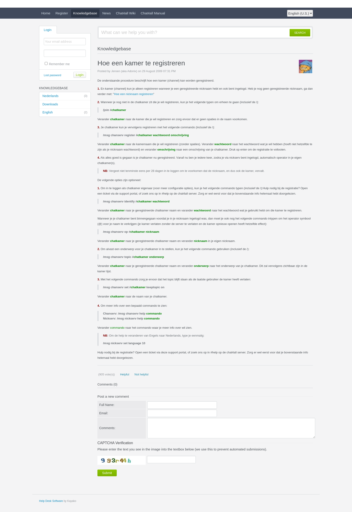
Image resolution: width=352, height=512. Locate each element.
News (106, 13)
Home (45, 13)
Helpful (124, 374)
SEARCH (300, 32)
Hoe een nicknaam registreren (133, 94)
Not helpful (141, 374)
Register (61, 13)
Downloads (50, 104)
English (64, 112)
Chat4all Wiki (126, 13)
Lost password (52, 75)
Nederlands (64, 96)
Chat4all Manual (153, 13)
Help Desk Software (51, 501)
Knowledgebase (85, 13)
